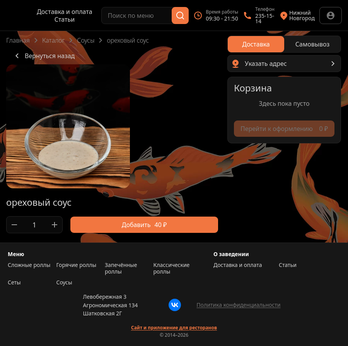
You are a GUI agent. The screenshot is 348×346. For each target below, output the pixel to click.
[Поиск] (180, 15)
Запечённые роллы (121, 268)
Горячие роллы (76, 265)
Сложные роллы (29, 265)
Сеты (14, 282)
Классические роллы (172, 268)
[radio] (256, 44)
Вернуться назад (43, 55)
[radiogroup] (284, 44)
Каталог (53, 40)
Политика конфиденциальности (238, 304)
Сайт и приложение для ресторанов (174, 328)
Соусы (85, 40)
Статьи (65, 19)
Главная (18, 40)
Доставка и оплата (64, 12)
